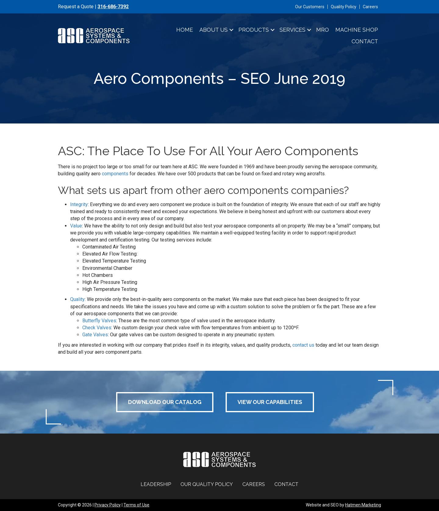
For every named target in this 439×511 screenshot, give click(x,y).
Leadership (156, 484)
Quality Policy (343, 7)
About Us (213, 30)
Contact (365, 41)
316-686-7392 (113, 6)
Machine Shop (356, 30)
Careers (370, 7)
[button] (231, 30)
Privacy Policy (108, 504)
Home (184, 30)
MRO (322, 30)
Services (292, 30)
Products (253, 30)
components (115, 174)
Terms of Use (136, 504)
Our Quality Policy (206, 484)
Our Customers (309, 7)
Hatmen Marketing (363, 504)
